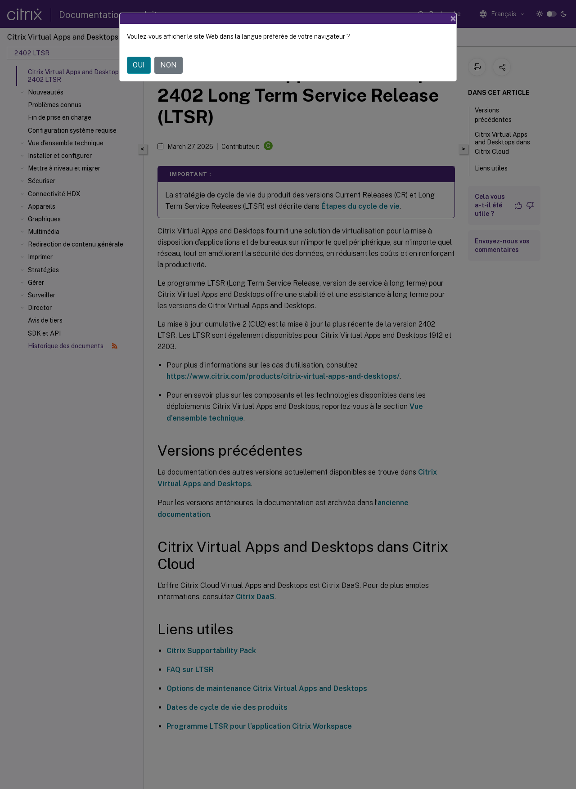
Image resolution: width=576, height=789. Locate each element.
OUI (139, 65)
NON (168, 65)
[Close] (453, 18)
